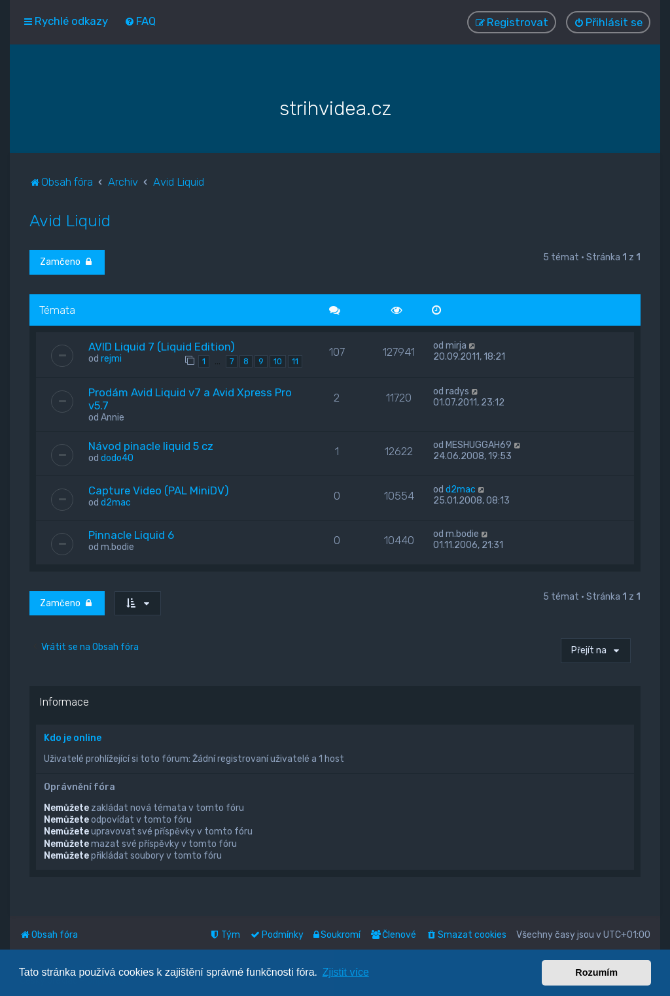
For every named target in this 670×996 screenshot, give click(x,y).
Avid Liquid (70, 220)
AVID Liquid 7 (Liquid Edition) (161, 345)
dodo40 (117, 457)
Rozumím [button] (596, 972)
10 (277, 361)
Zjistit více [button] (346, 972)
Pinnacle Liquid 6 (131, 534)
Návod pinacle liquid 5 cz (150, 445)
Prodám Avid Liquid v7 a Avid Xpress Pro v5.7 (190, 398)
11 (295, 361)
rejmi (111, 358)
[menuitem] (140, 21)
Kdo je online (72, 737)
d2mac (116, 501)
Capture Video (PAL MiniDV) (158, 489)
